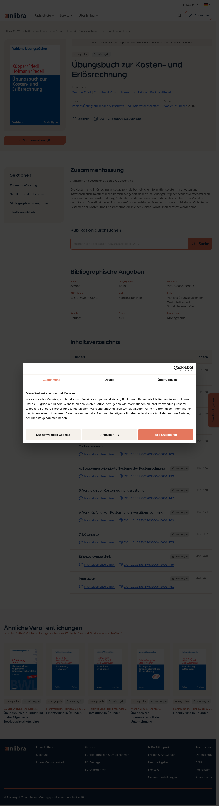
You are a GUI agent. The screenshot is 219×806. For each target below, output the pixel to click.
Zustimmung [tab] (52, 379)
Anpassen (109, 434)
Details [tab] (109, 379)
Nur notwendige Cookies (53, 434)
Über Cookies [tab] (167, 379)
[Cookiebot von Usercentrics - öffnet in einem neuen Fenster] (176, 368)
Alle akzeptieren (166, 434)
